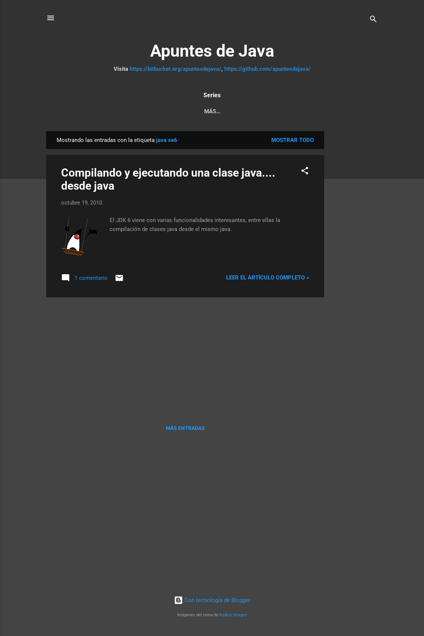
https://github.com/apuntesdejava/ (267, 69)
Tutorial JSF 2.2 (308, 111)
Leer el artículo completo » (267, 279)
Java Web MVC (252, 111)
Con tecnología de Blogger (212, 601)
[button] (304, 173)
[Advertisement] (354, 244)
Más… (353, 111)
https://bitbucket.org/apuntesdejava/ (175, 69)
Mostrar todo (292, 141)
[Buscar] (373, 20)
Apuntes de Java (212, 51)
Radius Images (233, 616)
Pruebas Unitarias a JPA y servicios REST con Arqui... (140, 111)
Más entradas (185, 430)
